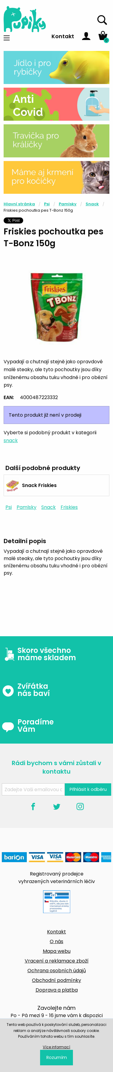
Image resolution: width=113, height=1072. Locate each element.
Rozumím (56, 1057)
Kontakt (63, 36)
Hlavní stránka (19, 204)
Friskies (69, 507)
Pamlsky (68, 204)
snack (11, 440)
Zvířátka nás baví (26, 690)
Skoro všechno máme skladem (39, 654)
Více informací (56, 1047)
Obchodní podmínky (56, 980)
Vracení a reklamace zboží (57, 960)
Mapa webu (57, 951)
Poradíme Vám (28, 725)
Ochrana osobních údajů (56, 970)
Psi (47, 204)
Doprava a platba (57, 989)
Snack (92, 204)
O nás (56, 941)
